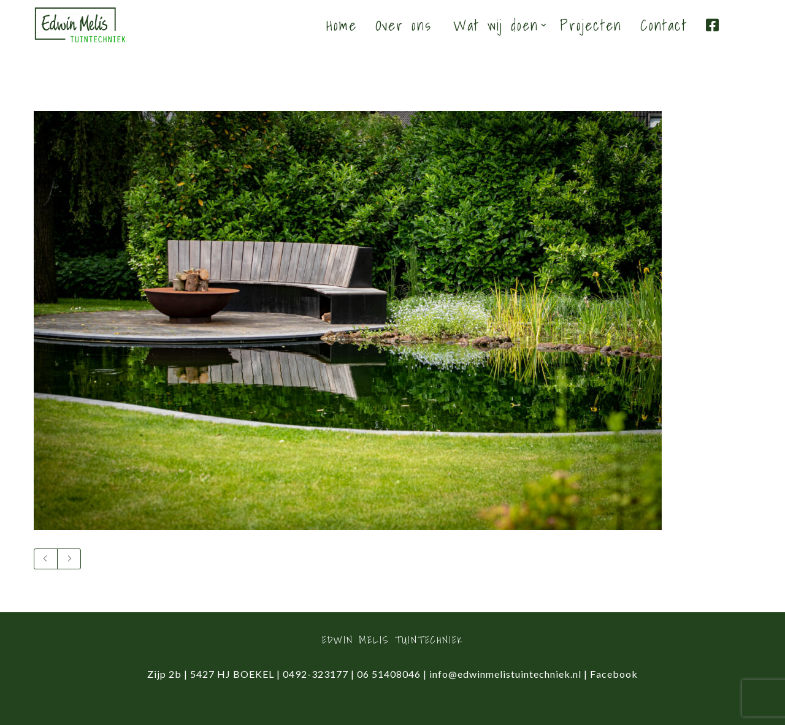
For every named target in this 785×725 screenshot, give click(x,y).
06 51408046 (389, 674)
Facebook (614, 674)
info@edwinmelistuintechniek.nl (505, 674)
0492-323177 (315, 674)
